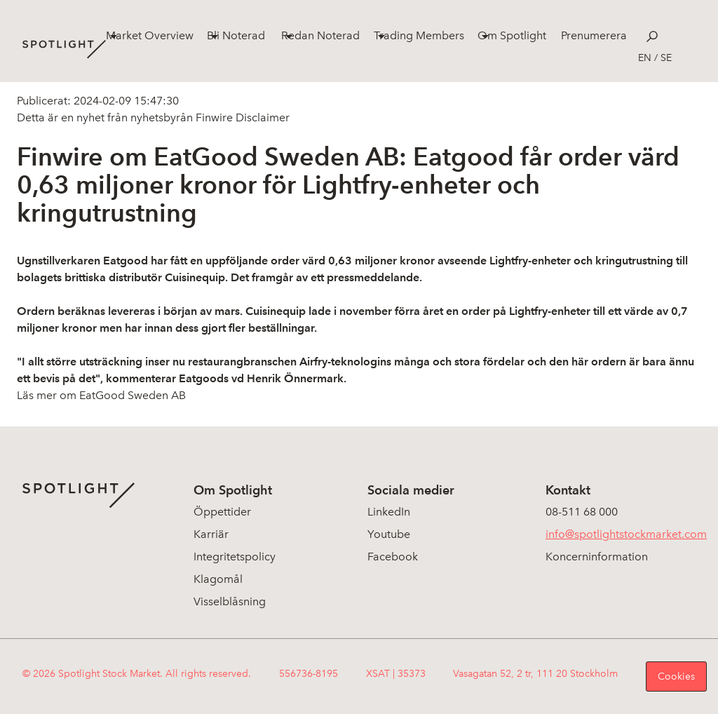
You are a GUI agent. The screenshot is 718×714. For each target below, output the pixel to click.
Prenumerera (594, 35)
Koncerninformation (597, 556)
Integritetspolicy (235, 556)
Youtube (388, 534)
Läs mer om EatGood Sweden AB (101, 395)
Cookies (676, 676)
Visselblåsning (230, 601)
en (644, 58)
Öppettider (222, 511)
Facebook (392, 556)
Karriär (211, 534)
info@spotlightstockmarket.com (626, 534)
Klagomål (218, 579)
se (666, 58)
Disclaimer (261, 117)
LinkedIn (388, 511)
